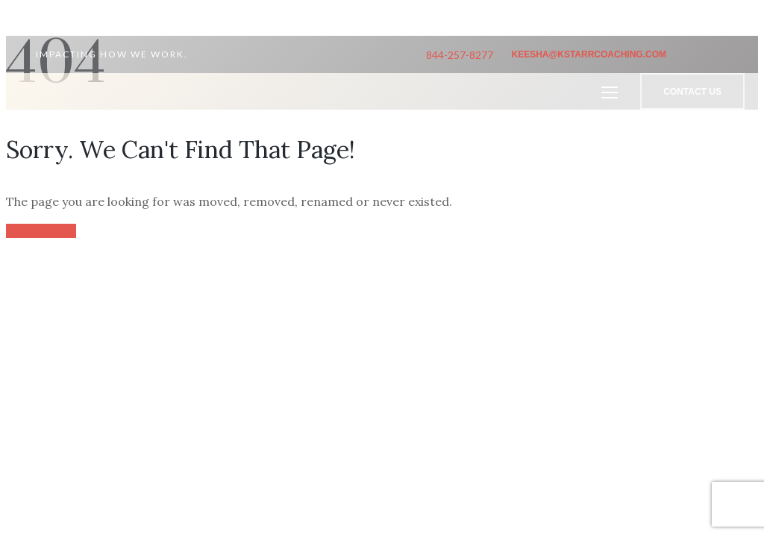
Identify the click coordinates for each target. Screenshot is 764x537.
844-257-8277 (459, 54)
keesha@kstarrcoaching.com (589, 54)
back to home (41, 231)
